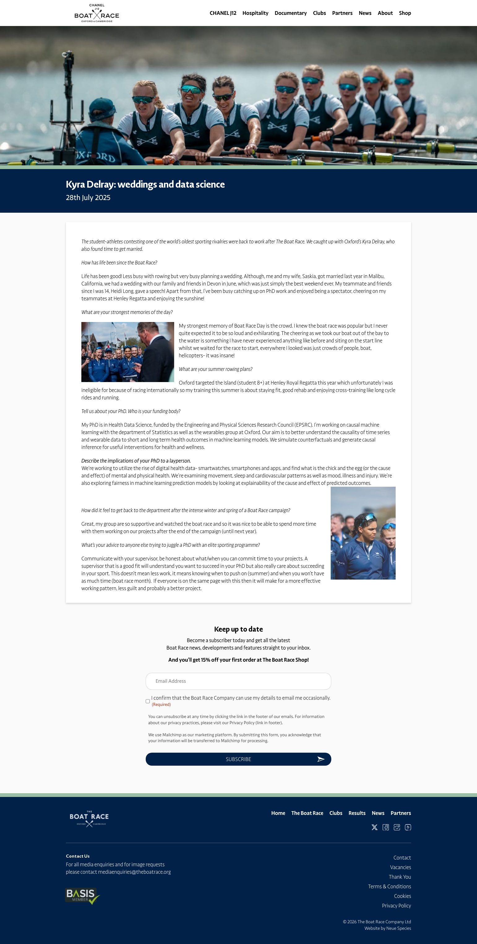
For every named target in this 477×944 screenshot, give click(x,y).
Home (278, 813)
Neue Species (398, 928)
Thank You (400, 877)
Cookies (402, 896)
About (385, 13)
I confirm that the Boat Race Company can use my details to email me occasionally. (240, 701)
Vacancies (400, 867)
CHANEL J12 (223, 13)
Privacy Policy (396, 906)
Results (357, 813)
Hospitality (256, 13)
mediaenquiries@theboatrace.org (134, 872)
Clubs (319, 13)
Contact (402, 858)
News (365, 13)
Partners (342, 13)
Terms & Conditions (389, 886)
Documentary (291, 13)
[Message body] (238, 454)
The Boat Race (307, 813)
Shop (405, 13)
